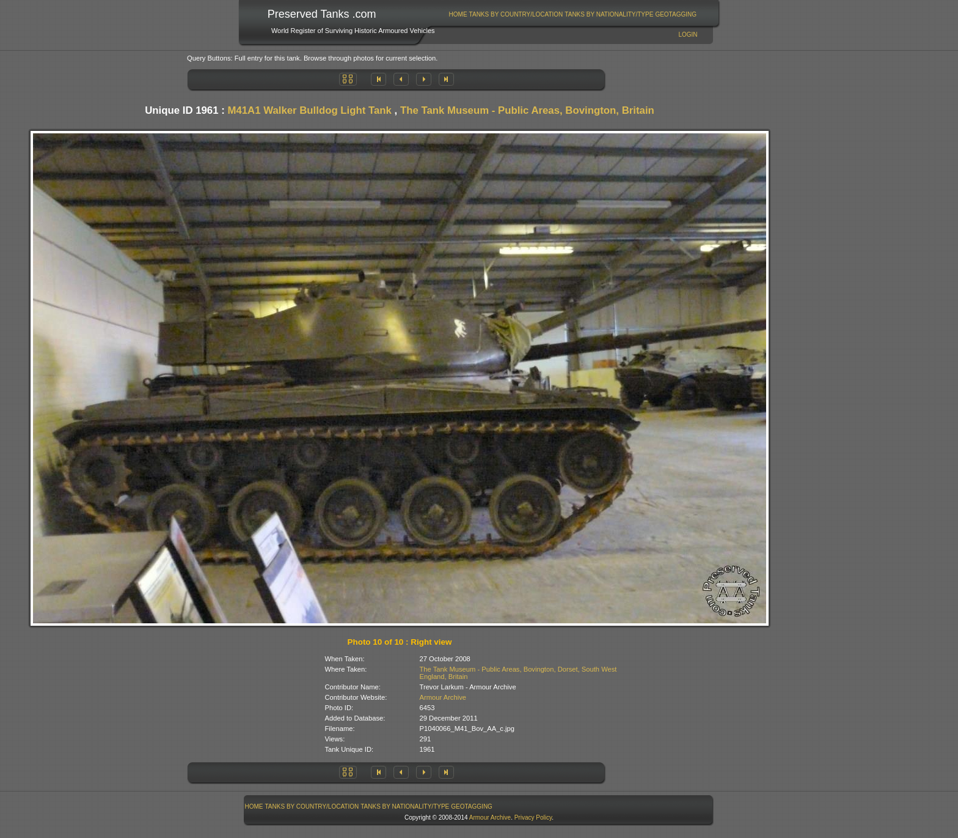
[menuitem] (458, 14)
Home (458, 14)
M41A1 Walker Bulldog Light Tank (309, 110)
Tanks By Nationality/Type (609, 14)
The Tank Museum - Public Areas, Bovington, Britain (527, 110)
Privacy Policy (533, 817)
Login (687, 34)
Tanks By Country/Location (516, 14)
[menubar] (572, 14)
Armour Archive (443, 697)
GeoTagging (676, 14)
